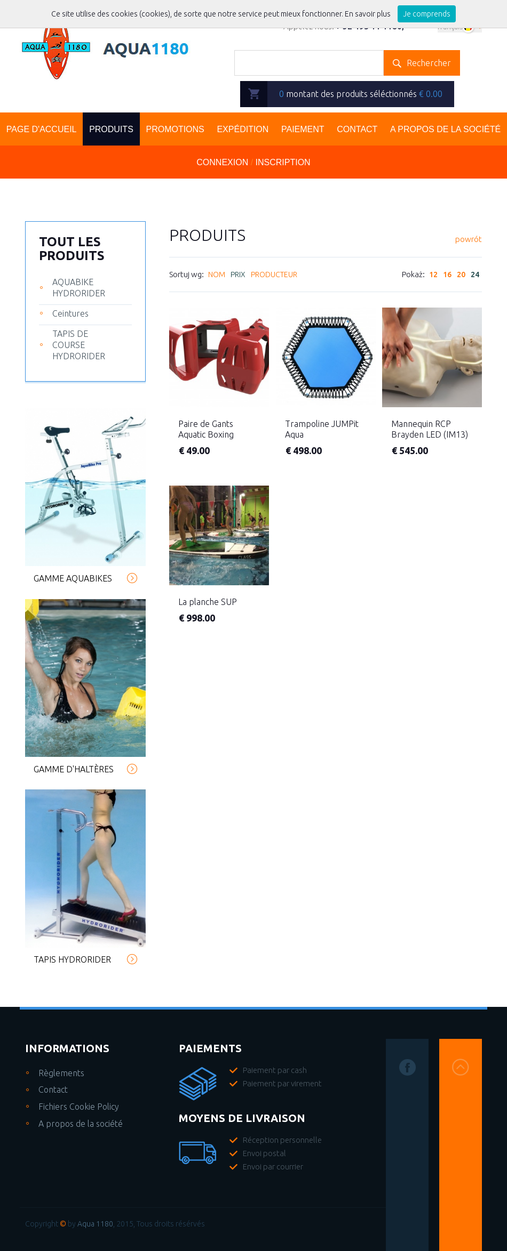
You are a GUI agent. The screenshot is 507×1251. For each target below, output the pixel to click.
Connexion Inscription (253, 162)
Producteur (274, 276)
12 (433, 276)
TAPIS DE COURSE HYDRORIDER (78, 345)
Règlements (61, 1073)
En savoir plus (368, 14)
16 (447, 276)
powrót (468, 240)
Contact (357, 129)
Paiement (302, 129)
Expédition (242, 129)
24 (475, 276)
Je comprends (426, 14)
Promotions (175, 129)
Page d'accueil (41, 129)
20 (461, 276)
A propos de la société (80, 1123)
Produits (111, 129)
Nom (216, 276)
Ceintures (70, 313)
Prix (238, 276)
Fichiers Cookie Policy (78, 1106)
